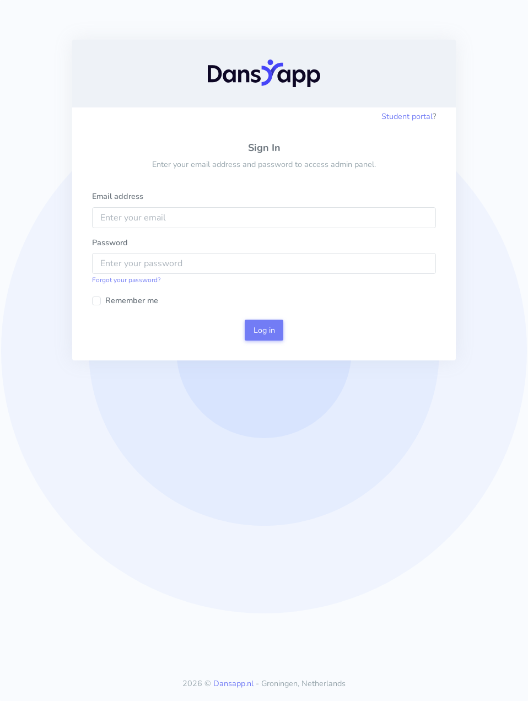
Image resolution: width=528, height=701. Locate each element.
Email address (117, 196)
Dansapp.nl (233, 683)
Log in (264, 330)
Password (110, 242)
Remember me (131, 300)
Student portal (407, 116)
